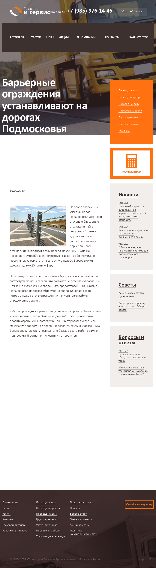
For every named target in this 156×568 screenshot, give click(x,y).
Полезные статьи (80, 502)
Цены (50, 37)
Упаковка (124, 130)
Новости (40, 144)
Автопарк (17, 37)
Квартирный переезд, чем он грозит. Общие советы (132, 306)
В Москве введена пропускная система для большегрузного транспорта (133, 252)
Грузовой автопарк (14, 525)
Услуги (36, 37)
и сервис (37, 10)
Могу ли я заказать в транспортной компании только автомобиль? (133, 371)
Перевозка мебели (130, 110)
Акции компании (80, 525)
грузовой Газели (35, 256)
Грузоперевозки (128, 117)
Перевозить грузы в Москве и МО (77, 326)
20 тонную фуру (42, 265)
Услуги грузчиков (128, 124)
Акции (64, 37)
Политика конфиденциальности (83, 532)
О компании (86, 37)
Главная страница (15, 144)
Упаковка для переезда (51, 536)
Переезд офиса (127, 90)
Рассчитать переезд (14, 530)
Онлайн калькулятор (139, 504)
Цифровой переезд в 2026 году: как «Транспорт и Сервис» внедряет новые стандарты (132, 213)
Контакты (112, 37)
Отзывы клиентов (81, 519)
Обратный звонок (131, 11)
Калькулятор (138, 37)
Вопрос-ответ (78, 513)
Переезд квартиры (130, 97)
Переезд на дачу (128, 104)
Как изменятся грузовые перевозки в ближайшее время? (133, 234)
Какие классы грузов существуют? (131, 295)
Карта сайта (146, 559)
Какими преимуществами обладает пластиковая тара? (132, 355)
